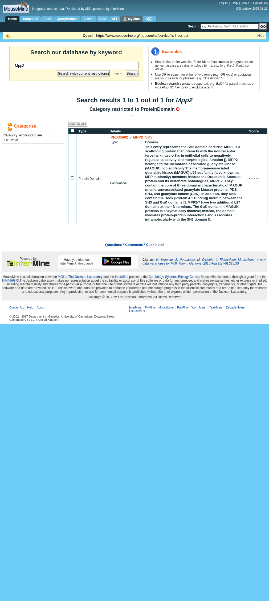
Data (102, 19)
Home (12, 19)
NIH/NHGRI (10, 280)
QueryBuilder (67, 19)
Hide (260, 36)
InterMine (121, 277)
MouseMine (166, 307)
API (114, 19)
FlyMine (150, 307)
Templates (30, 19)
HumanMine (137, 310)
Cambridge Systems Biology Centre (174, 277)
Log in (224, 3)
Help (235, 3)
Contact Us (260, 3)
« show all (10, 140)
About (245, 3)
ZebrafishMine (235, 307)
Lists (47, 19)
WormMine (198, 307)
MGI (61, 277)
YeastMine (215, 307)
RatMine (182, 307)
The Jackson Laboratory (85, 277)
